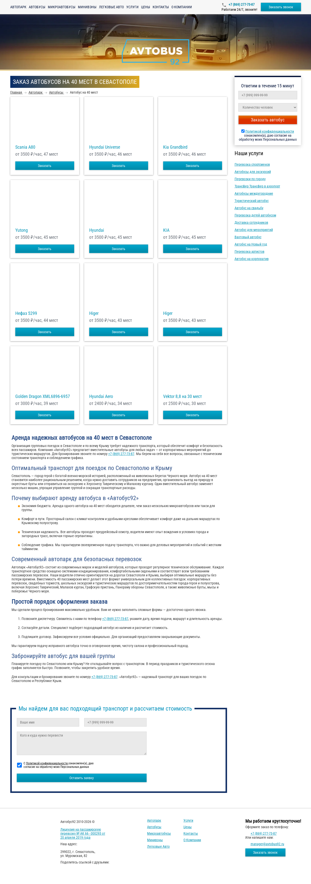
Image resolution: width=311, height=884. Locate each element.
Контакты (161, 7)
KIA (166, 230)
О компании (181, 7)
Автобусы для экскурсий (253, 172)
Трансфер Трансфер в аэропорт (257, 186)
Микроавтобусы (61, 7)
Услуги (132, 7)
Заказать (44, 166)
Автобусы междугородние (254, 193)
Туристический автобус (252, 201)
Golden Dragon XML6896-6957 (42, 396)
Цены (145, 7)
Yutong (21, 230)
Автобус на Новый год (251, 244)
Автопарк (18, 7)
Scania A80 (25, 147)
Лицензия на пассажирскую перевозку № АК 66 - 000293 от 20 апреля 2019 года (82, 833)
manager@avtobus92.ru (267, 844)
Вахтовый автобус (248, 237)
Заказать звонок (281, 7)
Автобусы (37, 7)
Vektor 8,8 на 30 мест (182, 396)
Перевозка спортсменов (252, 164)
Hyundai (96, 230)
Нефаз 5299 (26, 313)
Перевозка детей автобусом (255, 215)
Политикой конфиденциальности (269, 131)
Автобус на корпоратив (252, 259)
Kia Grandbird (175, 147)
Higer (93, 313)
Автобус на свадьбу (249, 208)
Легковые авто (111, 7)
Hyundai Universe (104, 147)
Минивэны (87, 7)
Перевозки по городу (250, 179)
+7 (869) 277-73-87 (241, 5)
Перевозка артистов (249, 252)
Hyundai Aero (101, 396)
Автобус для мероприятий (254, 230)
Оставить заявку (81, 778)
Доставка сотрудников (251, 222)
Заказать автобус (267, 119)
